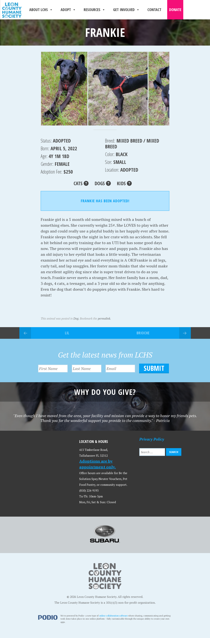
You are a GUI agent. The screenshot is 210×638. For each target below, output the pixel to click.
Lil (67, 332)
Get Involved (126, 9)
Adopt (68, 9)
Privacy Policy (151, 439)
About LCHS (41, 9)
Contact (154, 9)
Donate (175, 9)
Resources (94, 9)
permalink (104, 318)
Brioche (143, 332)
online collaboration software (113, 615)
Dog (75, 318)
